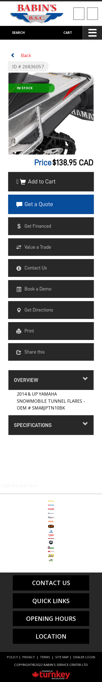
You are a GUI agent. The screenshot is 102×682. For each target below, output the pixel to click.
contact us (51, 583)
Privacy (28, 657)
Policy (12, 657)
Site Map (62, 657)
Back (21, 55)
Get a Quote (34, 204)
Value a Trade (33, 247)
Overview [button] (51, 379)
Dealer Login (84, 657)
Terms (45, 657)
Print (25, 331)
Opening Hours (51, 618)
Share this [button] (30, 352)
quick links (51, 601)
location (51, 636)
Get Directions (34, 310)
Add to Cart (37, 181)
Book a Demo (33, 289)
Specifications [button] (51, 424)
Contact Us (31, 268)
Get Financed (33, 226)
